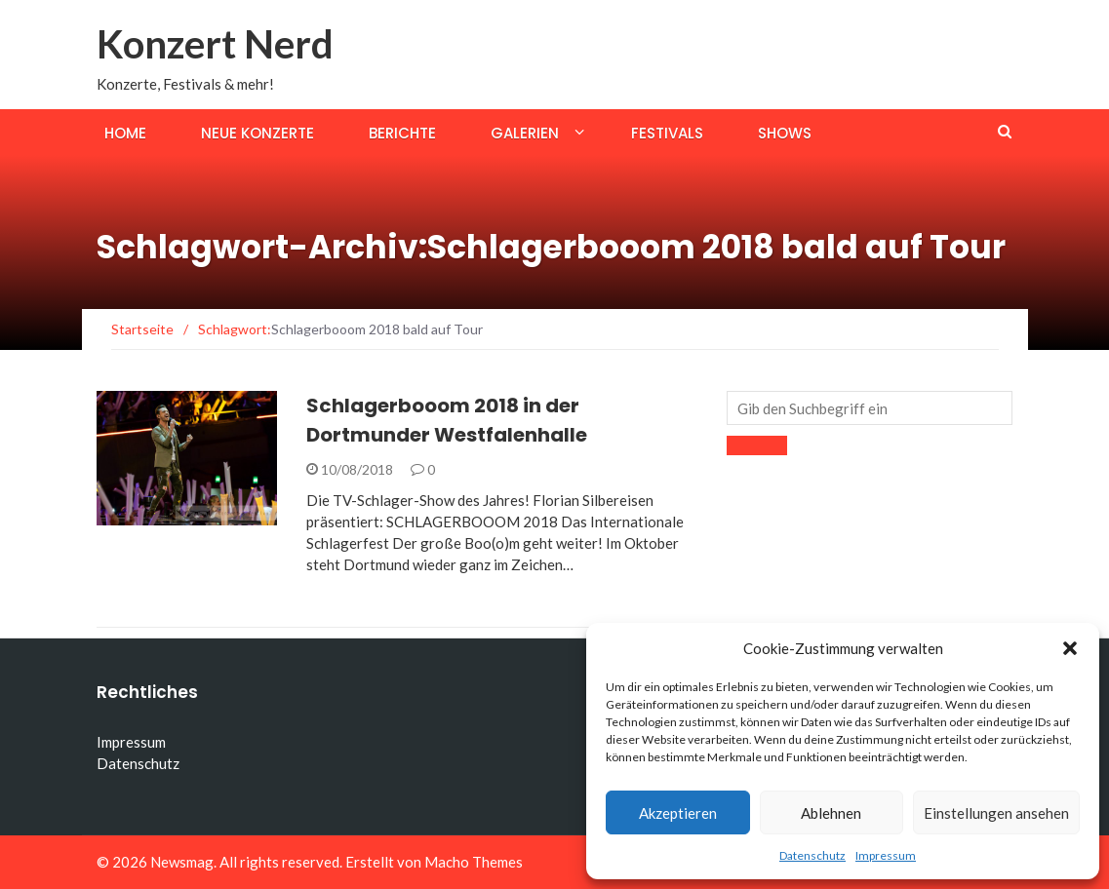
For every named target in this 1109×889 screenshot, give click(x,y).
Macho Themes (473, 861)
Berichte (402, 133)
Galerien (525, 133)
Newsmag (182, 861)
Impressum (885, 855)
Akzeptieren (678, 813)
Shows (785, 133)
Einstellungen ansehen (996, 813)
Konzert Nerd (215, 43)
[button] (1070, 648)
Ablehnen (831, 813)
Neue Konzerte (257, 133)
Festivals (667, 133)
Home (125, 133)
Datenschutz (812, 855)
